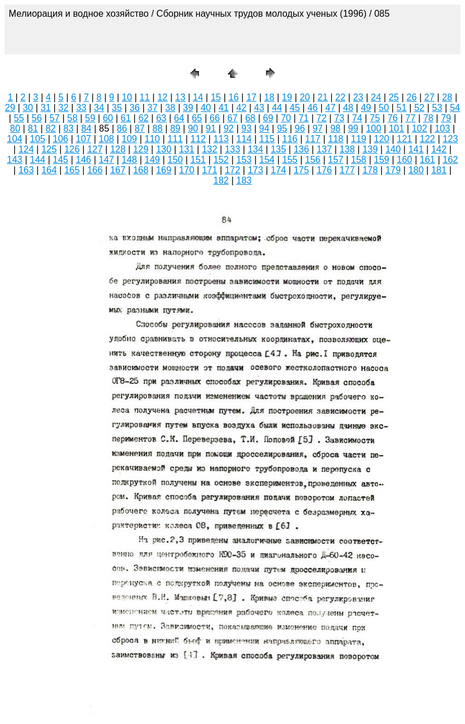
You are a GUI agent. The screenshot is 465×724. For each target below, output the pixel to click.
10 (127, 97)
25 (394, 97)
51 (401, 108)
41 (224, 108)
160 (404, 160)
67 (232, 118)
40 (206, 108)
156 (313, 160)
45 (295, 108)
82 (51, 128)
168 (141, 170)
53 (437, 108)
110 (152, 139)
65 (197, 118)
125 (49, 149)
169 (163, 170)
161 (428, 160)
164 (49, 170)
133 (233, 149)
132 (209, 149)
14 (198, 97)
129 (141, 149)
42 (242, 108)
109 (129, 139)
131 (186, 149)
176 (324, 170)
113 (221, 139)
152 (221, 160)
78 (428, 118)
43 (259, 108)
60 (108, 118)
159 (381, 160)
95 (282, 128)
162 (450, 160)
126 (72, 149)
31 (45, 108)
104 (14, 139)
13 (180, 97)
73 (339, 118)
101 (396, 128)
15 (216, 97)
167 (118, 170)
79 (446, 118)
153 (244, 160)
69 (268, 118)
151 (198, 160)
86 (122, 128)
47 (330, 108)
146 (83, 160)
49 (366, 108)
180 (416, 170)
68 (250, 118)
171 (209, 170)
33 (81, 108)
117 (313, 139)
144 (38, 160)
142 (439, 149)
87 (139, 128)
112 (198, 139)
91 (211, 128)
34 (99, 108)
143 (14, 160)
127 (95, 149)
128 (118, 149)
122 (428, 139)
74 (357, 118)
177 (347, 170)
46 (313, 108)
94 (264, 128)
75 (375, 118)
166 (95, 170)
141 (416, 149)
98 (335, 128)
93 (246, 128)
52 (419, 108)
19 (287, 97)
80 (15, 128)
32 (63, 108)
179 (393, 170)
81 (33, 128)
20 (304, 97)
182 (221, 180)
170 (186, 170)
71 (303, 118)
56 (37, 118)
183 (244, 180)
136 (301, 149)
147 (106, 160)
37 (152, 108)
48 (348, 108)
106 (61, 139)
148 (129, 160)
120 (381, 139)
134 (255, 149)
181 (439, 170)
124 (26, 149)
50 (383, 108)
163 (26, 170)
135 (278, 149)
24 (376, 97)
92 (228, 128)
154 (267, 160)
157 (336, 160)
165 (72, 170)
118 (336, 139)
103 (442, 128)
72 (321, 118)
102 (419, 128)
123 (450, 139)
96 (300, 128)
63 (161, 118)
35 (117, 108)
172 (233, 170)
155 (290, 160)
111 (175, 139)
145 (61, 160)
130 (163, 149)
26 (411, 97)
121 (404, 139)
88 (157, 128)
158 (358, 160)
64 (179, 118)
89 (175, 128)
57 (55, 118)
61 (126, 118)
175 (301, 170)
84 (86, 128)
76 (393, 118)
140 (393, 149)
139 (370, 149)
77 (411, 118)
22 (340, 97)
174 (278, 170)
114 (244, 139)
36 (134, 108)
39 (188, 108)
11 (145, 97)
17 (251, 97)
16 (233, 97)
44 (277, 108)
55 (19, 118)
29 (10, 108)
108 (106, 139)
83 (68, 128)
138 (347, 149)
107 (83, 139)
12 (163, 97)
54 (455, 108)
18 (269, 97)
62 (143, 118)
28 (447, 97)
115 (267, 139)
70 (286, 118)
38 (170, 108)
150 (175, 160)
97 (318, 128)
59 (90, 118)
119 (358, 139)
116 (290, 139)
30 (27, 108)
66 (214, 118)
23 (358, 97)
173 (255, 170)
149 (152, 160)
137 (324, 149)
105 (38, 139)
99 (353, 128)
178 (370, 170)
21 (322, 97)
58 (73, 118)
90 (193, 128)
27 (429, 97)
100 (373, 128)
